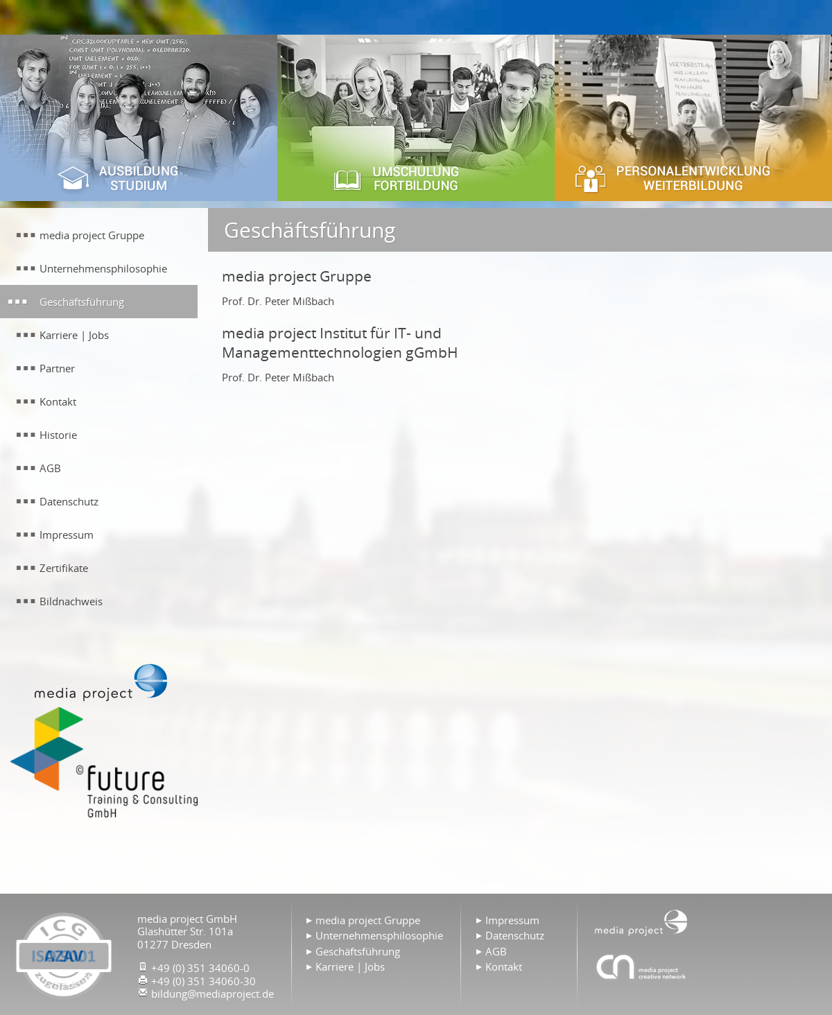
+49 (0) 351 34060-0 (200, 968)
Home (641, 921)
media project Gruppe (367, 920)
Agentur (641, 966)
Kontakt (503, 966)
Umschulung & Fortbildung (416, 118)
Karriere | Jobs (350, 966)
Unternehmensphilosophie (379, 935)
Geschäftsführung (357, 951)
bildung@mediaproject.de (212, 993)
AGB (496, 951)
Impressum (512, 920)
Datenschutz (514, 935)
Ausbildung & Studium (138, 118)
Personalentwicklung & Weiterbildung (693, 118)
